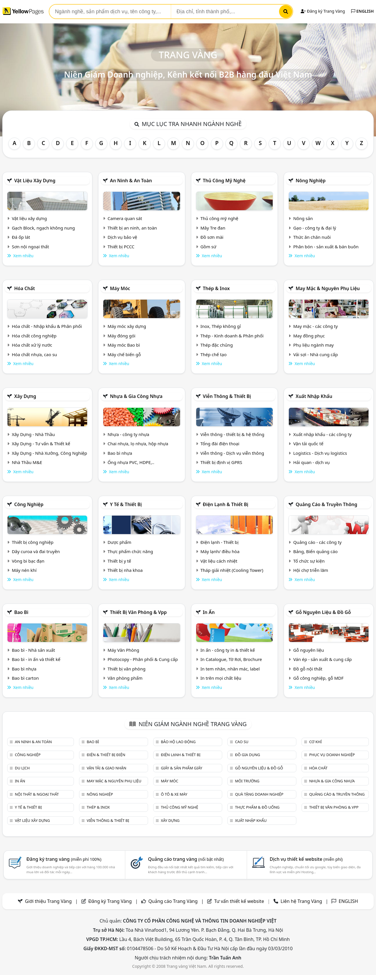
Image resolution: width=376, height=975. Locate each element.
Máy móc (120, 288)
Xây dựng (25, 396)
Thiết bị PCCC (121, 246)
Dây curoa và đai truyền (36, 551)
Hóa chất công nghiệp (34, 336)
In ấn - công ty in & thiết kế (227, 650)
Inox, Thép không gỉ (220, 326)
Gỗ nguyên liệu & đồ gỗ (323, 612)
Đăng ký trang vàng (64, 859)
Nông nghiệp (310, 180)
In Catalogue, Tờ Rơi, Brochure (231, 659)
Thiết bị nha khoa (125, 570)
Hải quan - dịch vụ (311, 462)
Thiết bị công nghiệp (32, 542)
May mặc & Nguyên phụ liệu (327, 288)
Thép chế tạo (213, 354)
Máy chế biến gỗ (124, 354)
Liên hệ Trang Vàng (301, 901)
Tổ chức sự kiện (309, 561)
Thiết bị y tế (119, 561)
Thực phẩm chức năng (130, 551)
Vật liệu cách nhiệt (218, 561)
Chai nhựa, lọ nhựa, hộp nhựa (138, 443)
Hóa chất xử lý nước (32, 345)
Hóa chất (24, 288)
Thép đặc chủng (216, 345)
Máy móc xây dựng (127, 326)
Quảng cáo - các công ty (317, 542)
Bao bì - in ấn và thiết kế (36, 659)
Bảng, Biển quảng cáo (315, 551)
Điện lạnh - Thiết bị (219, 542)
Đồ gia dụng (247, 754)
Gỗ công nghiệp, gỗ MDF (318, 678)
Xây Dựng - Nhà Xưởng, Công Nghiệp (49, 453)
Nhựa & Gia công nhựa (136, 396)
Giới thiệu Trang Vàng (48, 901)
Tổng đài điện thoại (219, 443)
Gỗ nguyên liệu (308, 650)
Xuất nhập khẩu (313, 396)
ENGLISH (362, 11)
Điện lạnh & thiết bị (225, 504)
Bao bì (21, 612)
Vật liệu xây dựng (34, 180)
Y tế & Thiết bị (126, 504)
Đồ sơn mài (211, 237)
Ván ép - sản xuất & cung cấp (322, 659)
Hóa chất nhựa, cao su (34, 354)
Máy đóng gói (121, 336)
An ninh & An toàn (131, 180)
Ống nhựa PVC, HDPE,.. (131, 462)
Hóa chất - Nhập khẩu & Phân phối (47, 326)
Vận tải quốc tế (308, 443)
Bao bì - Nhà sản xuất (33, 650)
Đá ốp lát (21, 237)
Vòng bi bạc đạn (28, 561)
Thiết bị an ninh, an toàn (132, 228)
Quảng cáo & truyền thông (326, 504)
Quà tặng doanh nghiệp (259, 794)
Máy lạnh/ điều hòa (219, 551)
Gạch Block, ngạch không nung (43, 228)
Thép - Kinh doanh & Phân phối (231, 336)
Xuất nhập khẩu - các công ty (322, 434)
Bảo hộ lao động (178, 741)
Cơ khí (315, 741)
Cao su (241, 741)
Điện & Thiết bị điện (106, 754)
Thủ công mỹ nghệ (224, 180)
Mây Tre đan (212, 228)
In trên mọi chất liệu (220, 678)
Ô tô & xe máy (174, 794)
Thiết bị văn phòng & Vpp (138, 612)
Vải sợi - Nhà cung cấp (315, 354)
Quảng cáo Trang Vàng (173, 901)
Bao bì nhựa (120, 453)
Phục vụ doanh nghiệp (332, 754)
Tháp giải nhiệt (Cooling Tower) (231, 570)
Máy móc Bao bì (124, 345)
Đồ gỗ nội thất (307, 669)
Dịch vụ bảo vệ (122, 237)
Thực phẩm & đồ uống (257, 807)
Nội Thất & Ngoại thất (37, 794)
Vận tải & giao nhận (106, 768)
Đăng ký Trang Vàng (323, 11)
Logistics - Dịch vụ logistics (320, 453)
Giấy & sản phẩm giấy (181, 768)
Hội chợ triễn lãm (310, 570)
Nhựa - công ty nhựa (128, 434)
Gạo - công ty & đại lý (314, 228)
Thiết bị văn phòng (127, 669)
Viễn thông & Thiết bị (227, 396)
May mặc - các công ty (315, 326)
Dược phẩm (119, 542)
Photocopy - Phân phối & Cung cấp (143, 659)
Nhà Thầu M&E (27, 462)
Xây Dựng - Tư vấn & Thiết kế (41, 443)
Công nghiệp (28, 504)
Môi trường (247, 781)
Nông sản (303, 218)
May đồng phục (309, 336)
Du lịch (22, 768)
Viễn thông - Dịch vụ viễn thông (232, 453)
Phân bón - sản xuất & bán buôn (325, 246)
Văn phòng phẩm (125, 678)
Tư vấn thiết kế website (239, 901)
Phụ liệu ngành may (313, 345)
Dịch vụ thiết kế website (306, 859)
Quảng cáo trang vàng (186, 859)
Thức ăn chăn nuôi (312, 237)
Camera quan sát (125, 218)
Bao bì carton (25, 678)
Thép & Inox (216, 288)
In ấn (209, 612)
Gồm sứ (208, 246)
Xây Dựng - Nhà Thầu (33, 434)
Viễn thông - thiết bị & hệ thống (232, 434)
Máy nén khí (24, 570)
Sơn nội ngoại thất (30, 246)
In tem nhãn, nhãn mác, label (230, 669)
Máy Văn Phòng (123, 650)
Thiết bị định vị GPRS (221, 462)
